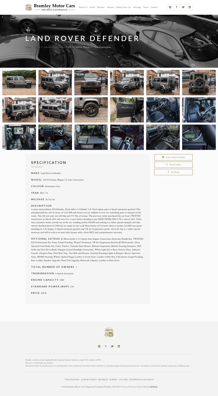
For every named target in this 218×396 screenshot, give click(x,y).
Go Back (173, 172)
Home (28, 47)
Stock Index (173, 164)
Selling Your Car (123, 7)
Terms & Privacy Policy (132, 386)
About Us (83, 7)
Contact (154, 7)
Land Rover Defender (54, 47)
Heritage (137, 7)
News (145, 7)
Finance (110, 7)
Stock (92, 7)
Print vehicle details (173, 157)
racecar (153, 386)
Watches (101, 7)
